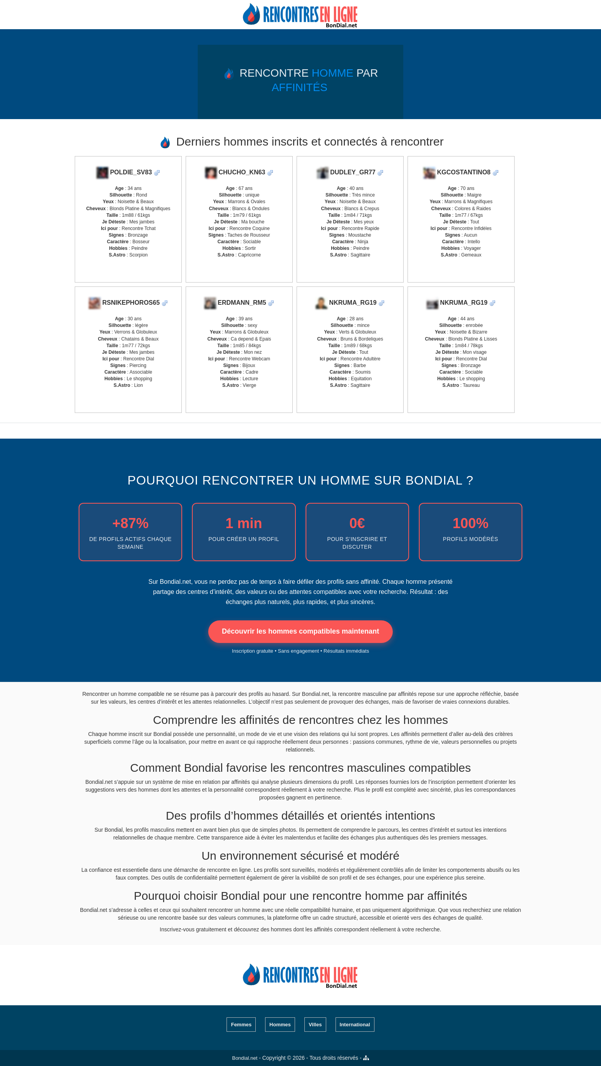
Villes (315, 1024)
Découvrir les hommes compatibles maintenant (300, 631)
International (355, 1024)
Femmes (241, 1024)
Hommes (280, 1024)
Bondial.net (244, 1058)
